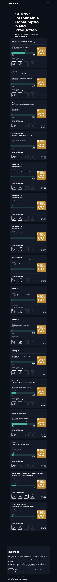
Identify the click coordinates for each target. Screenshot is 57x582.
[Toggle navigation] (48, 3)
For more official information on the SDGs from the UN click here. (26, 565)
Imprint (9, 579)
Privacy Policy (24, 579)
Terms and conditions (16, 579)
